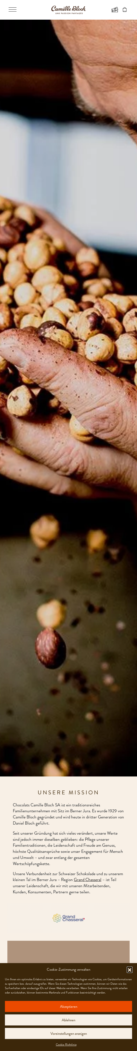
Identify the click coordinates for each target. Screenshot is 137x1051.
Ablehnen (68, 1020)
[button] (129, 969)
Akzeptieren (68, 1006)
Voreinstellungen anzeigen (68, 1033)
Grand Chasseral (87, 880)
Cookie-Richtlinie (66, 1044)
